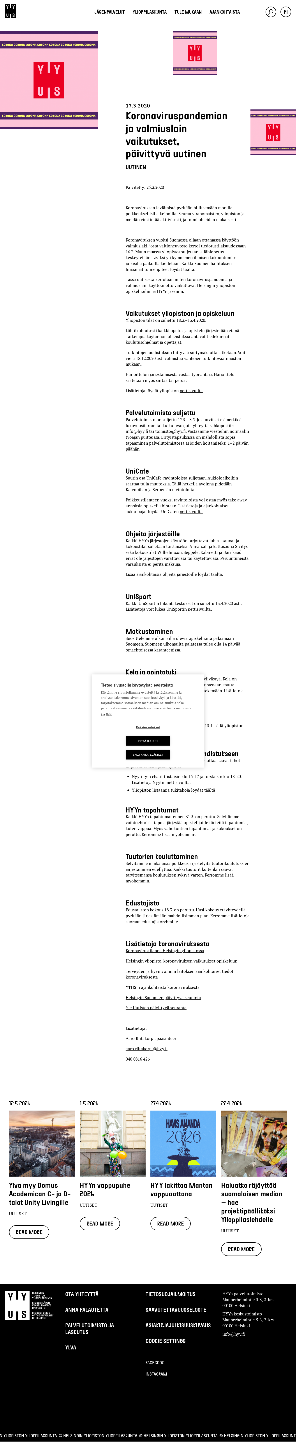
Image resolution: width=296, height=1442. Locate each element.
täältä (188, 269)
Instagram (156, 1374)
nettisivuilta (191, 390)
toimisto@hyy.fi (170, 431)
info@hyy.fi (137, 431)
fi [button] (286, 12)
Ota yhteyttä (82, 1294)
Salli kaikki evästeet (148, 747)
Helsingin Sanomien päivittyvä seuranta (163, 997)
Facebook (155, 1362)
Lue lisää (106, 721)
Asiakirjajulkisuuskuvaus (178, 1325)
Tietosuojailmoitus (171, 1294)
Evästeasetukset (123, 734)
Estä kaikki (173, 734)
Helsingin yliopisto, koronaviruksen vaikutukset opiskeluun (181, 961)
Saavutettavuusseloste (176, 1310)
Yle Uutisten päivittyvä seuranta (156, 1007)
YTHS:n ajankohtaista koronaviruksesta (163, 987)
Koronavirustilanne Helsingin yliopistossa (165, 950)
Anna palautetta (86, 1310)
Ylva (70, 1348)
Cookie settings (166, 1341)
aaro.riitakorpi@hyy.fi (146, 1048)
